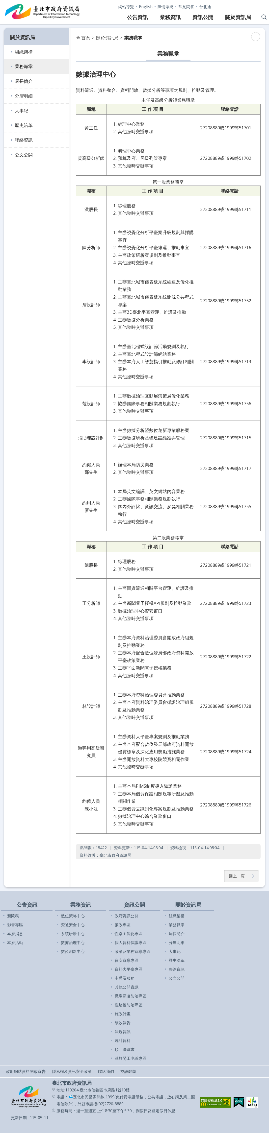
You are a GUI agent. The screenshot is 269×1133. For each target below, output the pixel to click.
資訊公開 (202, 17)
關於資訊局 (238, 17)
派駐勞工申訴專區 (130, 1058)
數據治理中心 (73, 942)
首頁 (85, 38)
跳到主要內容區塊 (2, 2)
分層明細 (24, 96)
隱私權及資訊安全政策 (72, 1071)
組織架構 (24, 52)
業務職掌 (24, 66)
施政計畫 (123, 1013)
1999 (110, 1097)
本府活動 (15, 942)
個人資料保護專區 (130, 942)
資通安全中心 (73, 924)
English (146, 6)
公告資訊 (137, 17)
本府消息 (15, 933)
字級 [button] (250, 6)
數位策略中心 (73, 916)
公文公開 (24, 155)
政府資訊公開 (126, 916)
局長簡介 (24, 81)
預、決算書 (124, 1049)
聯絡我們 (106, 1071)
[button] (215, 1102)
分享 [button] (260, 6)
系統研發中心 (73, 933)
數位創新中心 (73, 951)
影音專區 (15, 924)
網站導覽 (126, 6)
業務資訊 (170, 17)
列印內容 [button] (255, 36)
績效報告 (123, 1022)
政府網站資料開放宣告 (26, 1071)
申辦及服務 (124, 978)
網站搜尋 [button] (264, 17)
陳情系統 (165, 6)
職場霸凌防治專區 (130, 996)
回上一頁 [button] (237, 876)
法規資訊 (123, 1031)
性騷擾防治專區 (128, 1005)
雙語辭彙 (128, 1071)
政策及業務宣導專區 (132, 951)
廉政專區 (123, 924)
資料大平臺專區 (128, 969)
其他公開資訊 (126, 987)
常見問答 (186, 6)
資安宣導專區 (126, 960)
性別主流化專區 (128, 933)
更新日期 (19, 1117)
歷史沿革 (24, 125)
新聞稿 (13, 916)
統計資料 (123, 1040)
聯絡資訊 (24, 140)
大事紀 (21, 111)
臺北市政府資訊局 (42, 12)
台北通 (205, 6)
